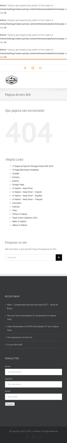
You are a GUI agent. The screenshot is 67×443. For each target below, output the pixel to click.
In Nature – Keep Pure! (22, 188)
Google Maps (18, 184)
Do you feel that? (15, 344)
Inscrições (16, 203)
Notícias (15, 206)
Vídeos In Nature (19, 225)
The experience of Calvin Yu (19, 337)
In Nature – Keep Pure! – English (27, 192)
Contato (15, 173)
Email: (8, 391)
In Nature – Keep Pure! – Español (27, 195)
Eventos (15, 177)
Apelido (8, 378)
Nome (7, 366)
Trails (14, 210)
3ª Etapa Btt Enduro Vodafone (25, 169)
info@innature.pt (49, 62)
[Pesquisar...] (30, 257)
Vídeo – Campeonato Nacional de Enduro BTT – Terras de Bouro (32, 306)
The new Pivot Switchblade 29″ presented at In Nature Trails (31, 317)
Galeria (15, 180)
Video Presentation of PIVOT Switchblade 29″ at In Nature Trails (33, 328)
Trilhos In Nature (19, 214)
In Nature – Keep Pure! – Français (27, 199)
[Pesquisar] (59, 257)
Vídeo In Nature (19, 221)
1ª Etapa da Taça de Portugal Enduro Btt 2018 (32, 166)
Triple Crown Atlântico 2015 (25, 217)
